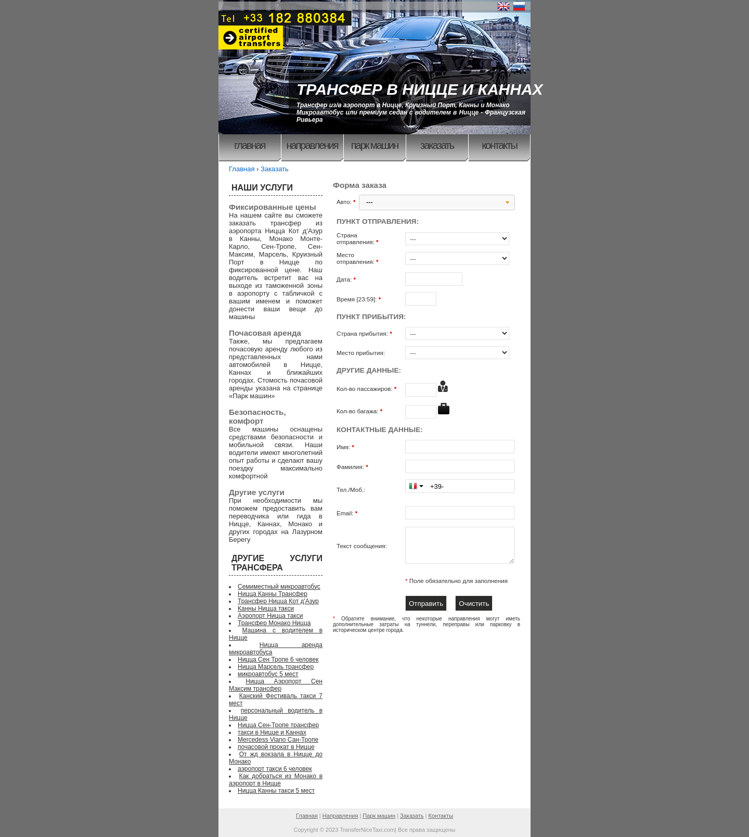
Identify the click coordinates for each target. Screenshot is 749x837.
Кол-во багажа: (360, 411)
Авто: (347, 201)
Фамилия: (353, 466)
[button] (437, 202)
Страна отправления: (358, 238)
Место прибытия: (361, 352)
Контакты (499, 145)
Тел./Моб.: (351, 489)
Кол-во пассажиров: (367, 388)
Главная (249, 145)
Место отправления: (358, 258)
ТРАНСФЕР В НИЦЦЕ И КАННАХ (419, 89)
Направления (312, 145)
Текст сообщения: (362, 545)
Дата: (347, 279)
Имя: (346, 446)
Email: (348, 513)
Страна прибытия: (365, 333)
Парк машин (374, 145)
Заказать (437, 145)
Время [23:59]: (359, 299)
